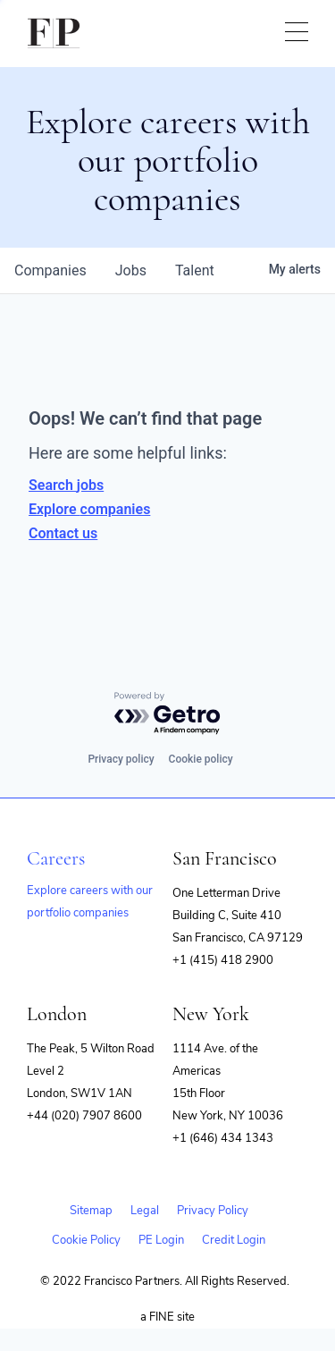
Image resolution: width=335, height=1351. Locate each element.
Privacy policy (121, 759)
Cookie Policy (86, 1240)
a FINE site (167, 1317)
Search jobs (66, 485)
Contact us (63, 533)
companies (50, 270)
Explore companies (89, 509)
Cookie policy (201, 759)
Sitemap (91, 1211)
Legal (144, 1211)
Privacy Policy (212, 1211)
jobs (131, 270)
